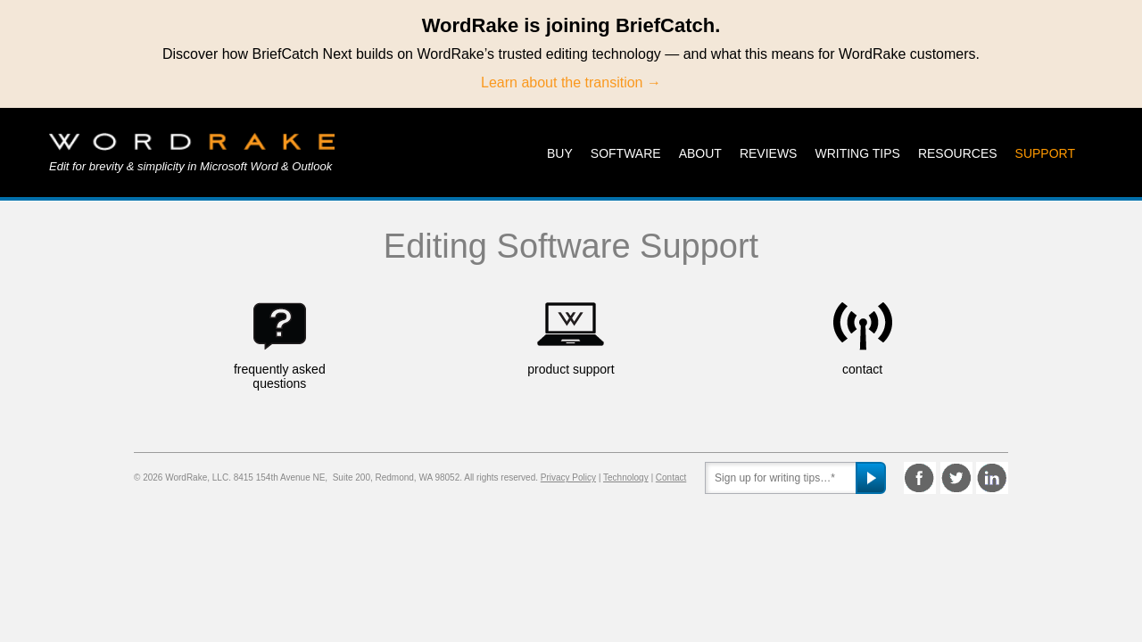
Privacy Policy (568, 477)
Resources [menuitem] (957, 153)
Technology (626, 477)
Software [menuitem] (626, 153)
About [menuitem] (700, 153)
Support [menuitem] (1045, 153)
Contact (671, 477)
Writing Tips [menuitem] (857, 153)
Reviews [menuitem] (769, 153)
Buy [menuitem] (560, 153)
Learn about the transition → (571, 82)
